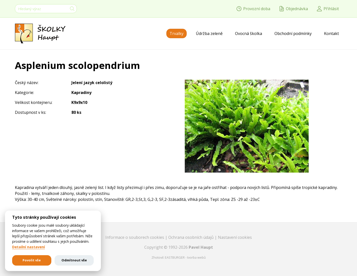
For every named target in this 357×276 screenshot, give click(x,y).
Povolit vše (32, 260)
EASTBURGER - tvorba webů (185, 257)
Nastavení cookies (235, 237)
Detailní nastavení (28, 247)
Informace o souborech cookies (135, 237)
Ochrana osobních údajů (191, 237)
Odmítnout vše (74, 260)
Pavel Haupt (201, 247)
